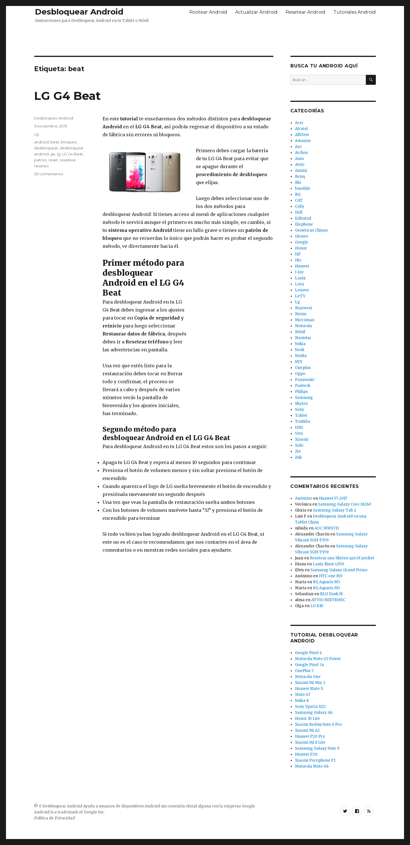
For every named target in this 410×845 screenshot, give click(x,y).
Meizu (300, 314)
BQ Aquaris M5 (326, 582)
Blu (298, 182)
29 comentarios (48, 174)
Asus (299, 158)
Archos (301, 152)
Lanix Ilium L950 (328, 564)
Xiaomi (301, 439)
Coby (299, 206)
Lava (299, 284)
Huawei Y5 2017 (333, 498)
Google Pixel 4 (308, 652)
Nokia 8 (302, 700)
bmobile (302, 188)
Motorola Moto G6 (312, 766)
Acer (299, 122)
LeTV (300, 296)
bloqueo (69, 142)
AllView (302, 134)
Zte (298, 451)
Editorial (303, 218)
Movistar (303, 337)
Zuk (298, 457)
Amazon (303, 140)
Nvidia (301, 355)
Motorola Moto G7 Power (318, 658)
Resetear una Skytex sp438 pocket (342, 558)
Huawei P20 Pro (310, 736)
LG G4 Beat (67, 96)
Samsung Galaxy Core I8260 (344, 504)
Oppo (300, 373)
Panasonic (305, 379)
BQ (297, 194)
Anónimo (303, 498)
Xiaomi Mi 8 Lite (310, 742)
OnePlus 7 (304, 670)
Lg (36, 134)
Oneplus (303, 367)
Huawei (302, 266)
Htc (298, 260)
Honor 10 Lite (307, 718)
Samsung (304, 397)
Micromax (304, 320)
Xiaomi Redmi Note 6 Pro (318, 724)
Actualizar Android (256, 12)
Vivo (299, 433)
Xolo (299, 445)
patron (40, 160)
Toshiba (302, 421)
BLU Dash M (331, 594)
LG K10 (316, 605)
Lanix (300, 278)
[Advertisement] (205, 38)
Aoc (298, 146)
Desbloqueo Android (53, 118)
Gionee (301, 236)
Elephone (304, 224)
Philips (301, 391)
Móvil (300, 331)
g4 (52, 154)
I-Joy (299, 272)
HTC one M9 (330, 576)
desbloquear (46, 148)
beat (54, 142)
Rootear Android (208, 12)
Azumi (301, 170)
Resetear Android (305, 12)
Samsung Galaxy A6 (314, 712)
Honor (301, 248)
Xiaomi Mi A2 (307, 730)
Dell (298, 212)
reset (53, 160)
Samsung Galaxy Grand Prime (339, 570)
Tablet (301, 415)
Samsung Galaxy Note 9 (317, 748)
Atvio (299, 164)
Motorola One (308, 676)
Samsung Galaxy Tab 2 (334, 510)
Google (301, 242)
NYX (298, 361)
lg (58, 154)
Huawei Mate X (309, 688)
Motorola (303, 325)
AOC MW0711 (326, 528)
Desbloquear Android (79, 12)
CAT (299, 200)
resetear (68, 160)
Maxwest (303, 308)
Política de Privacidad (54, 818)
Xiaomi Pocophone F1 (315, 760)
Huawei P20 (306, 754)
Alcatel (301, 128)
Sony (299, 409)
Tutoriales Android (354, 12)
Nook (299, 349)
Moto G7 (302, 694)
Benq (300, 176)
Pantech (302, 385)
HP (298, 254)
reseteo (41, 166)
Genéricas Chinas (311, 230)
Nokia (300, 343)
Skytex (301, 403)
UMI (299, 427)
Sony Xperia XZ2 (310, 706)
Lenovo (302, 290)
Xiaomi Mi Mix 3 (310, 682)
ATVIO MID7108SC (328, 599)
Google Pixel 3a (309, 664)
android (41, 142)
